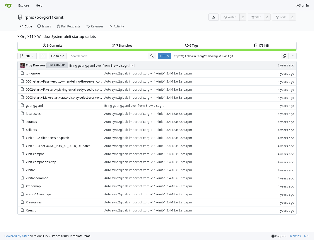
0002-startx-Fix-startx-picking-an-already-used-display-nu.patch (71, 89)
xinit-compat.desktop (41, 162)
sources (31, 122)
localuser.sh (34, 114)
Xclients (31, 130)
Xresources (34, 202)
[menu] (292, 56)
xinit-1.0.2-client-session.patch (47, 138)
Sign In (302, 5)
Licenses (295, 236)
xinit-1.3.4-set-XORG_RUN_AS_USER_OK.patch (58, 146)
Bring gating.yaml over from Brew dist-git (99, 65)
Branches (122, 45)
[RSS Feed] (213, 17)
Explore (23, 5)
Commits (52, 45)
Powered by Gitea (16, 236)
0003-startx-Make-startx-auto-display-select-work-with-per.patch (72, 97)
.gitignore (33, 73)
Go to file (57, 56)
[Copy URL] (284, 56)
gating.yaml (34, 105)
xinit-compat (35, 154)
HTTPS (164, 56)
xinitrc (30, 170)
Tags (191, 45)
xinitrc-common (37, 178)
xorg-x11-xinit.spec (39, 194)
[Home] (8, 5)
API (306, 236)
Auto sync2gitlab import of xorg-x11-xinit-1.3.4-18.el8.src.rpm (148, 73)
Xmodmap (33, 186)
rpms (29, 17)
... (132, 65)
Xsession (32, 210)
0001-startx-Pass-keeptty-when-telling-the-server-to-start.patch (71, 81)
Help (39, 5)
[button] (43, 56)
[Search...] (152, 56)
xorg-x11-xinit (50, 17)
